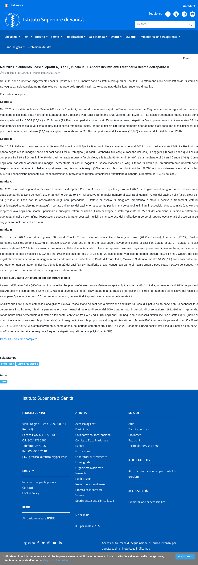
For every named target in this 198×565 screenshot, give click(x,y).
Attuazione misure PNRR (38, 527)
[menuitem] (12, 36)
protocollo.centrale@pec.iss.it (48, 465)
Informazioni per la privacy (39, 491)
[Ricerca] (160, 24)
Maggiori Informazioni (55, 560)
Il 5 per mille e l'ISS (87, 534)
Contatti (27, 496)
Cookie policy (30, 502)
